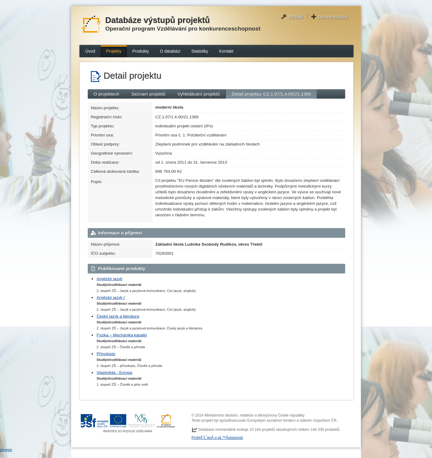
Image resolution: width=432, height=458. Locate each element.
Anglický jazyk (109, 278)
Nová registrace (333, 16)
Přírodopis (106, 354)
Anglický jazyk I (111, 297)
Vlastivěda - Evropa (114, 372)
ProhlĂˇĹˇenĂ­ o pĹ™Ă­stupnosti (217, 438)
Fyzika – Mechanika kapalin (122, 335)
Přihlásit (296, 16)
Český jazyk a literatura (118, 316)
